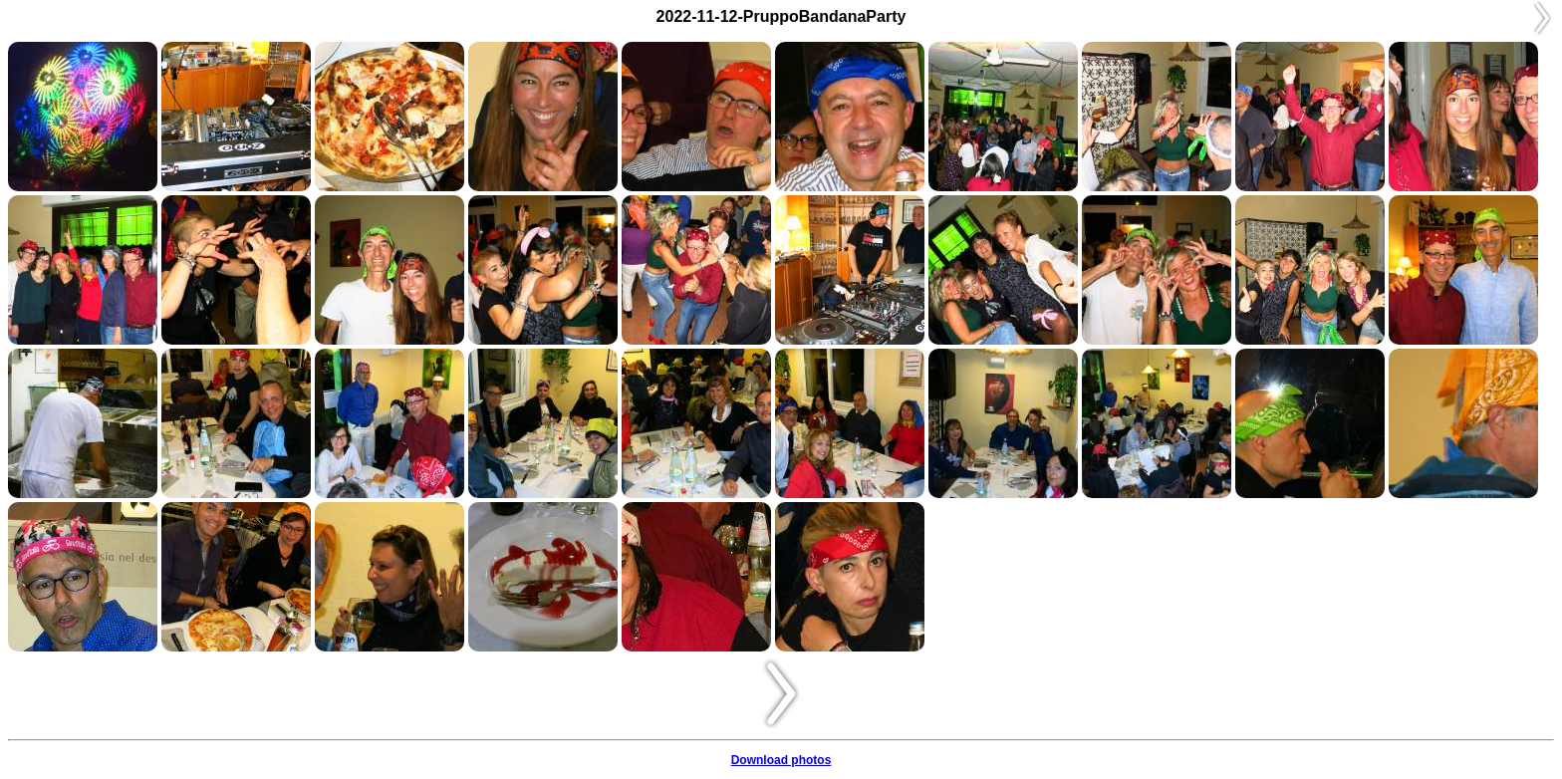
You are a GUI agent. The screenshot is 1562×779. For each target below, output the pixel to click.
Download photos (781, 760)
